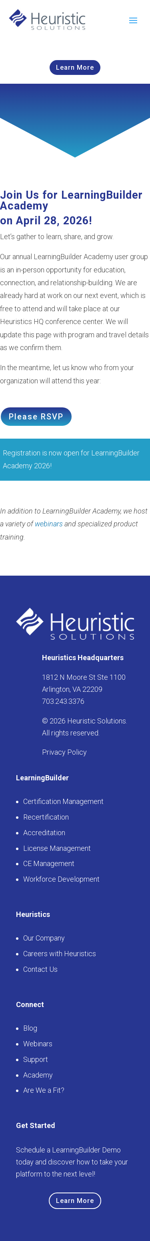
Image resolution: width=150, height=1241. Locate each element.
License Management (57, 848)
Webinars (37, 1044)
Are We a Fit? (43, 1090)
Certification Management (63, 801)
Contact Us (40, 969)
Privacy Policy (64, 752)
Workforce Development (61, 879)
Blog (30, 1028)
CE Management (48, 863)
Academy (38, 1075)
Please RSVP (36, 416)
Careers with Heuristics (59, 953)
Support (35, 1059)
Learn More (75, 67)
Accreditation (44, 832)
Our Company (44, 938)
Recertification (46, 817)
